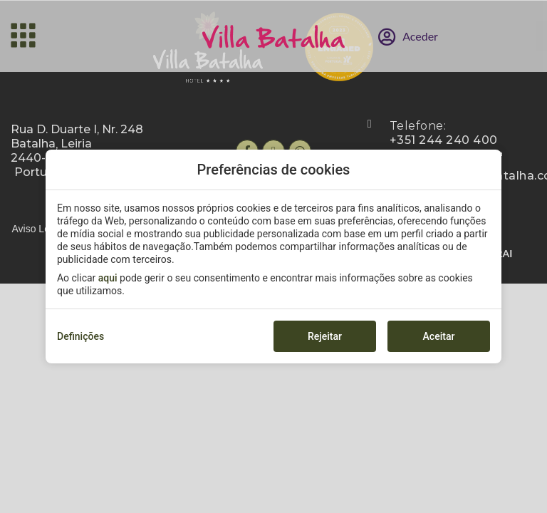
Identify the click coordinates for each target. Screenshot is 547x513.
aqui (108, 278)
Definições (80, 336)
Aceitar (439, 336)
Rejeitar (325, 336)
